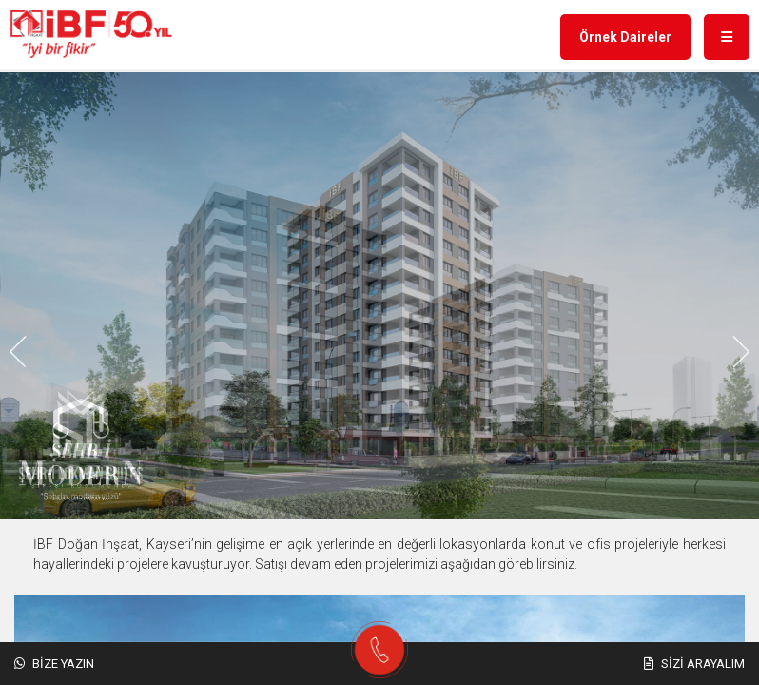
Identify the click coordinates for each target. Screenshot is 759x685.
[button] (327, 351)
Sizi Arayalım (694, 663)
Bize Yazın (54, 663)
